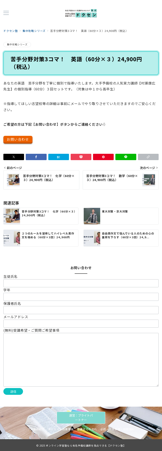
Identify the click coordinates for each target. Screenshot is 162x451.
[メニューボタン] (6, 13)
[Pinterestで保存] (103, 157)
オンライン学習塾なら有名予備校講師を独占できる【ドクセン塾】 (86, 445)
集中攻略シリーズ (17, 44)
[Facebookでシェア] (36, 157)
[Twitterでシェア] (13, 157)
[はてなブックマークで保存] (58, 157)
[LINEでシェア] (125, 157)
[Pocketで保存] (81, 157)
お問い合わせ (18, 139)
